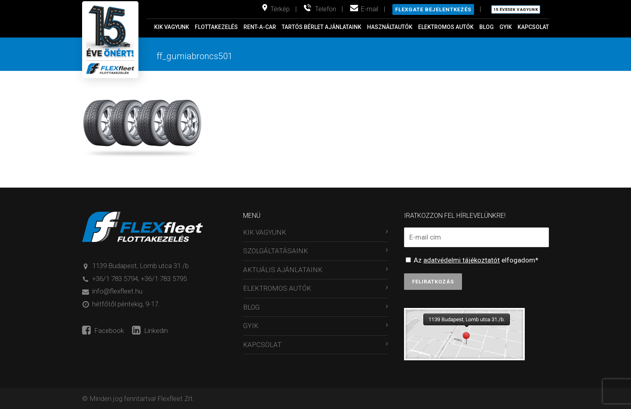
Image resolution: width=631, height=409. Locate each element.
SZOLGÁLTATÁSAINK (275, 251)
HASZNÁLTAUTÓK (389, 27)
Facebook (103, 330)
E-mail (369, 9)
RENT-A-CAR (259, 27)
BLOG (486, 27)
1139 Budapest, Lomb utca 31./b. (141, 266)
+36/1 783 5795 (164, 279)
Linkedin (150, 330)
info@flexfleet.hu (117, 291)
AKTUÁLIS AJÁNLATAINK (282, 270)
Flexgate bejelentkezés (433, 9)
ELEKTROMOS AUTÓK (446, 27)
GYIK (505, 27)
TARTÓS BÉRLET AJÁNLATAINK (321, 27)
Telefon (325, 9)
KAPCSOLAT (533, 27)
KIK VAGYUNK (171, 27)
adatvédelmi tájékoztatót (461, 260)
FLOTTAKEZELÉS (216, 27)
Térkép (280, 9)
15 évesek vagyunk (515, 9)
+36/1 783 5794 (115, 279)
